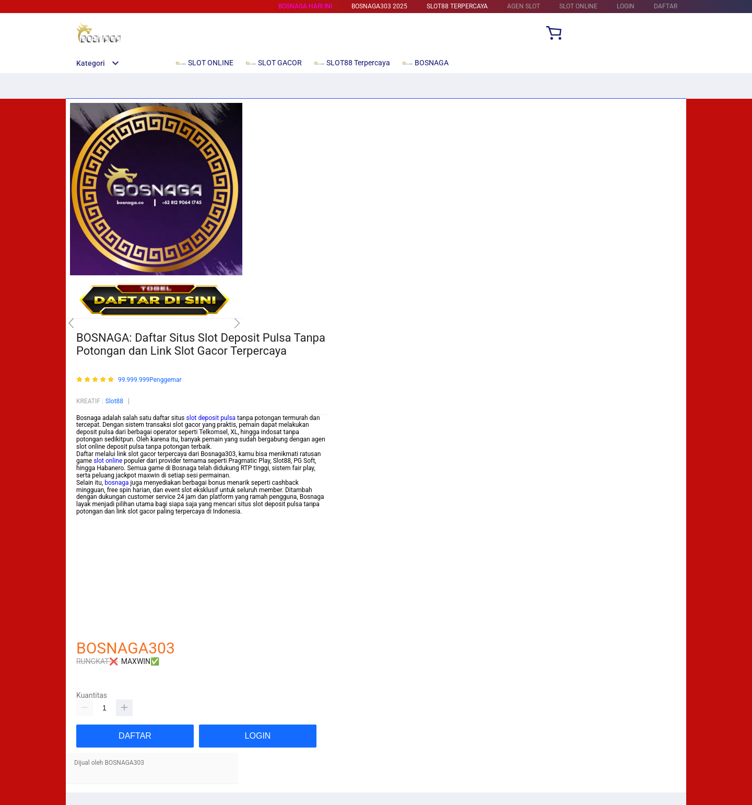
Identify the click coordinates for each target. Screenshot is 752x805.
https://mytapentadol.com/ (113, 547)
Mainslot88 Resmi (101, 576)
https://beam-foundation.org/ (117, 540)
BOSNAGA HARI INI (305, 6)
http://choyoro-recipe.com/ (113, 627)
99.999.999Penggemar (150, 380)
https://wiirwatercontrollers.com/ (122, 532)
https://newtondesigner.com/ (116, 619)
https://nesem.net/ (102, 612)
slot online (107, 460)
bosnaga (116, 482)
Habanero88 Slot (99, 569)
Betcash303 (93, 562)
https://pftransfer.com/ (108, 583)
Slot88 (114, 401)
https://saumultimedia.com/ (115, 598)
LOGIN (625, 6)
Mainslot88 (92, 554)
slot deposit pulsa (211, 418)
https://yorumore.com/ (107, 605)
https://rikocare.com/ (106, 518)
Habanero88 (93, 590)
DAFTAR (665, 6)
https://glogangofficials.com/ (117, 526)
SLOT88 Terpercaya (457, 6)
